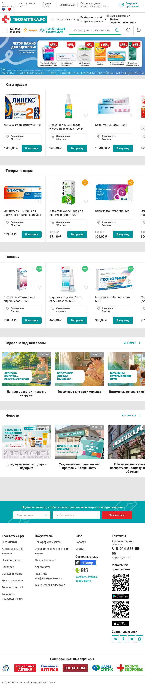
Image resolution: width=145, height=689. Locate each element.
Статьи (79, 548)
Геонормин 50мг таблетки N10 (112, 299)
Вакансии (8, 566)
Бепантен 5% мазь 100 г (110, 125)
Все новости (131, 415)
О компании (7, 5)
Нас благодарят (12, 560)
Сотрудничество (12, 573)
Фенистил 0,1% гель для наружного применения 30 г (22, 212)
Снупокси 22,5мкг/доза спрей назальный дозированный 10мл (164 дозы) (21, 299)
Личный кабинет (45, 560)
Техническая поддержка (50, 585)
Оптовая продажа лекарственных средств (93, 5)
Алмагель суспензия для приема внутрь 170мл (66, 212)
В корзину (31, 148)
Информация (67, 4)
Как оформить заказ (27, 5)
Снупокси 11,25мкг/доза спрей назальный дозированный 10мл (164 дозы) (66, 299)
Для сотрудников (13, 580)
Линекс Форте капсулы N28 (22, 125)
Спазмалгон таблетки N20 (112, 211)
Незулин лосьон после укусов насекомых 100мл (66, 126)
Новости (80, 542)
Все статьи (132, 342)
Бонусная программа (129, 5)
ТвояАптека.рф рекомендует (52, 30)
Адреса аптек (47, 5)
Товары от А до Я (12, 587)
